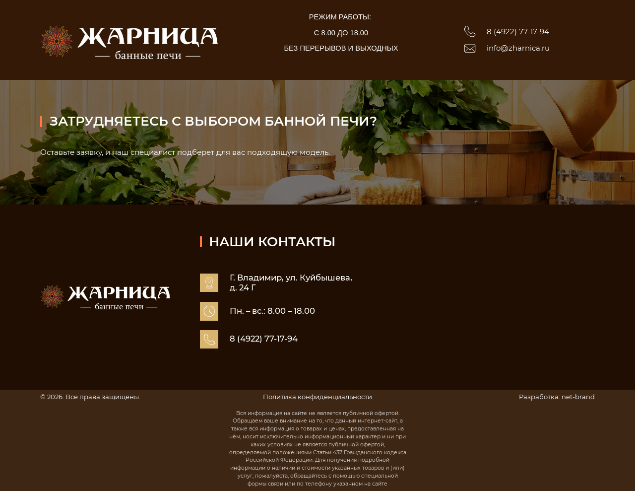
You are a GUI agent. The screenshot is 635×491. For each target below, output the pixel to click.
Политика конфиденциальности (317, 397)
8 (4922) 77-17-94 (518, 31)
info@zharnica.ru (518, 48)
